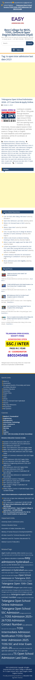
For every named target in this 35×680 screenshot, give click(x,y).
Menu (17, 50)
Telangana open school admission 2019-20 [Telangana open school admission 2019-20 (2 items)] (11, 592)
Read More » (10, 302)
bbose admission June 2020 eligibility (15, 261)
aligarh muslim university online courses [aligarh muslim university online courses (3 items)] (13, 553)
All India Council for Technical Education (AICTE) (15, 535)
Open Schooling (20, 141)
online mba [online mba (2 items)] (4, 572)
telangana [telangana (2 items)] (29, 581)
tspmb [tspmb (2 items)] (29, 658)
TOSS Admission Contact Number (17, 155)
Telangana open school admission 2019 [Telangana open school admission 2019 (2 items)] (22, 590)
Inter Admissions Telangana (24, 147)
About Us (6, 381)
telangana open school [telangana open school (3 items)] (20, 587)
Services (5, 403)
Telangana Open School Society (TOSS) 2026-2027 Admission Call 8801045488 (18, 7)
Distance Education (9, 141)
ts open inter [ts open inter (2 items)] (15, 648)
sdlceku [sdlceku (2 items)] (25, 581)
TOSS (5, 395)
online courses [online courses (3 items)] (28, 570)
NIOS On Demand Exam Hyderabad (14, 401)
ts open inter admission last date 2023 (16, 161)
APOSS (5, 399)
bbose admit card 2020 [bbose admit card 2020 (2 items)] (12, 555)
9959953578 (8, 2)
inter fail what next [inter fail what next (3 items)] (14, 565)
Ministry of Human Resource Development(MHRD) (16, 532)
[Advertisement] (17, 79)
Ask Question (7, 408)
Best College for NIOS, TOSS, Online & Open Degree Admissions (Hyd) (17, 32)
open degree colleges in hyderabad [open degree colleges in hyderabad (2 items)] (16, 572)
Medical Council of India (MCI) (10, 542)
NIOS (4, 397)
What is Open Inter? (10, 227)
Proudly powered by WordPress (12, 676)
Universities (6, 391)
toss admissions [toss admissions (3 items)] (27, 625)
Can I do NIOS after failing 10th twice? (15, 216)
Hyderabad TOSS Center (8, 147)
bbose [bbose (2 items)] (27, 553)
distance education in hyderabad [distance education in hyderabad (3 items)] (14, 558)
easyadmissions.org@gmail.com (23, 2)
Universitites (7, 383)
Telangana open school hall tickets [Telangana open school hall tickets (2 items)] (25, 597)
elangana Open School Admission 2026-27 (20, 145)
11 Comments (19, 163)
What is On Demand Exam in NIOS (14, 223)
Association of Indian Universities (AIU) (13, 528)
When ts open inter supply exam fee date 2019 (18, 242)
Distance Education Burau (9, 525)
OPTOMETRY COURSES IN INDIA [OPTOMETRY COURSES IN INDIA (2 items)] (15, 581)
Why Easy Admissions (9, 405)
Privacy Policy (7, 393)
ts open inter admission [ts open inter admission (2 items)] (24, 648)
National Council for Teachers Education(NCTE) (15, 538)
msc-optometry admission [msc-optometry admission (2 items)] (13, 567)
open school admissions (8, 149)
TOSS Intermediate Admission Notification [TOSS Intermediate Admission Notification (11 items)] (15, 632)
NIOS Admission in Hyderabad (12, 502)
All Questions (7, 406)
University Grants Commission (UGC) (12, 522)
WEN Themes (18, 678)
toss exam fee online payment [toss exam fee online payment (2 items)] (8, 628)
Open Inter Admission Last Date (13, 221)
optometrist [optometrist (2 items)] (4, 581)
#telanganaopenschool (8, 143)
